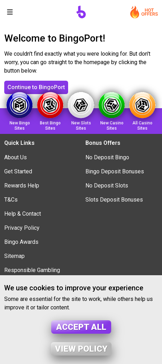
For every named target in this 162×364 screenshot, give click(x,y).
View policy (81, 349)
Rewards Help (21, 185)
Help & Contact (22, 213)
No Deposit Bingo (107, 157)
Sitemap (14, 256)
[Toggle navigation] (10, 12)
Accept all (81, 327)
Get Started (18, 171)
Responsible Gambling (32, 270)
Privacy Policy (22, 227)
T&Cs (11, 199)
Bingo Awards (21, 242)
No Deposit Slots (106, 185)
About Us (15, 157)
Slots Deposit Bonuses (114, 199)
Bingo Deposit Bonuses (114, 171)
